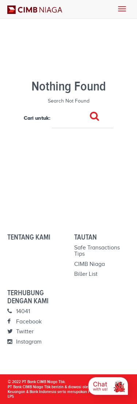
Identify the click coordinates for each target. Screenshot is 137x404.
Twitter (20, 331)
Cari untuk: (37, 118)
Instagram (24, 341)
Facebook (24, 321)
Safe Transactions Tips (97, 250)
